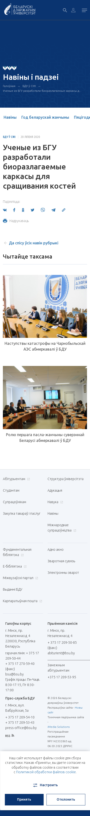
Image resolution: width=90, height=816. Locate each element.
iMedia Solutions (59, 726)
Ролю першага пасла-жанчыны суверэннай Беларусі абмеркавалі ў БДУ (45, 438)
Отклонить (66, 799)
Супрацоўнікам (14, 502)
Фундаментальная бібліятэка (17, 552)
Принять (24, 799)
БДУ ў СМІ (29, 85)
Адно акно (56, 549)
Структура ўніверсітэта (66, 479)
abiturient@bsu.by (61, 653)
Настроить (45, 785)
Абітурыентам (16, 479)
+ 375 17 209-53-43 (20, 722)
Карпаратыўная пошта (22, 601)
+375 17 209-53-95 (62, 677)
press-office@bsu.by (21, 728)
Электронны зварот (63, 573)
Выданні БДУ (12, 589)
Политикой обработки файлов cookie (46, 772)
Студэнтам (11, 490)
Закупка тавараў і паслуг (21, 513)
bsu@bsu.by (14, 674)
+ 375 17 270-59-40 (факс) (20, 666)
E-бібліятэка (14, 566)
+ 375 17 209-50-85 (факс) (62, 645)
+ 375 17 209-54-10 (20, 717)
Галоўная (9, 85)
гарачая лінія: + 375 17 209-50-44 (22, 655)
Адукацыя (55, 490)
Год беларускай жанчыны (45, 117)
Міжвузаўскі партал (20, 578)
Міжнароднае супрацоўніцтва (62, 527)
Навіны (10, 117)
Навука (55, 502)
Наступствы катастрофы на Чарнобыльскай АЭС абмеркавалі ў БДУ (45, 346)
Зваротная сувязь (61, 561)
